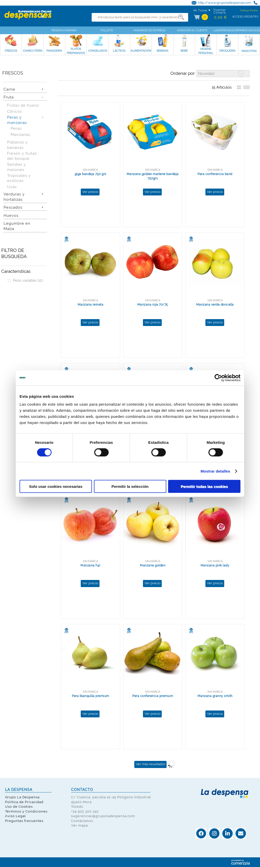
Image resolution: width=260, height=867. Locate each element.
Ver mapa (79, 825)
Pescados (13, 207)
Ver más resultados (150, 764)
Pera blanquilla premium (90, 696)
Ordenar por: (182, 73)
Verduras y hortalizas (14, 197)
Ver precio (90, 192)
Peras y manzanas (17, 120)
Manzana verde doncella (215, 304)
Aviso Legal (15, 816)
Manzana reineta (91, 304)
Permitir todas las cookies (204, 486)
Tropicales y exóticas (19, 178)
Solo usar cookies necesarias (55, 486)
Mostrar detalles (215, 471)
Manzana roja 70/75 (152, 304)
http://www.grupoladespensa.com (224, 3)
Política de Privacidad (24, 802)
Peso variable (28, 280)
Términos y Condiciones (26, 811)
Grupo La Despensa (22, 797)
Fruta (9, 97)
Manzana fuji (90, 565)
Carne (9, 89)
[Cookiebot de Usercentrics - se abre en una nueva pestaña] (218, 377)
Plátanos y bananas (17, 145)
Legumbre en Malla (17, 226)
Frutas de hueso (23, 105)
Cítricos (14, 111)
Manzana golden (152, 565)
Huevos (11, 215)
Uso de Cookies (19, 806)
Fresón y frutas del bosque (22, 156)
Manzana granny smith (215, 696)
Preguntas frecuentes (24, 821)
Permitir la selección (130, 486)
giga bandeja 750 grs (90, 174)
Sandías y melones (16, 167)
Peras (16, 128)
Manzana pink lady (215, 565)
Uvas (12, 186)
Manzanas (20, 134)
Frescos (12, 73)
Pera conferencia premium (152, 696)
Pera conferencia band (215, 174)
